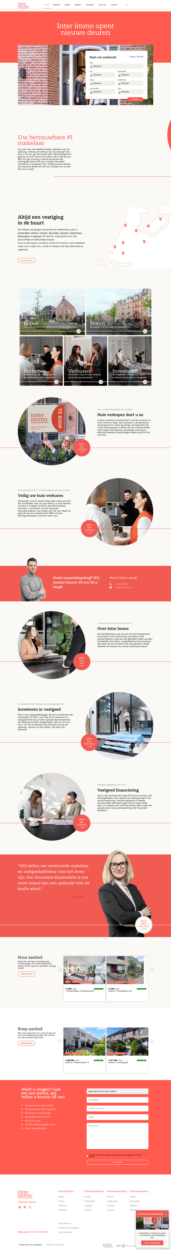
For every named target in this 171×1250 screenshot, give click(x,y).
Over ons (102, 5)
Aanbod (78, 5)
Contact (114, 5)
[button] (26, 973)
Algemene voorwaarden (55, 1245)
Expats (67, 5)
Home (46, 5)
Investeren (90, 5)
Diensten (56, 5)
